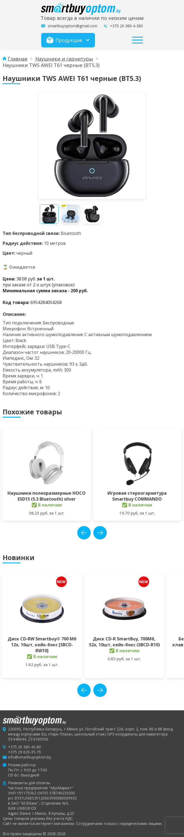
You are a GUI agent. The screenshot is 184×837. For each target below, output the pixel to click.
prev (84, 532)
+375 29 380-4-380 (126, 25)
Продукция (64, 40)
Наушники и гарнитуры (64, 58)
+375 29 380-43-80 (24, 741)
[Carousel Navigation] (92, 532)
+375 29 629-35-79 (24, 746)
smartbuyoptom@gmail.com (72, 25)
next (100, 532)
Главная (17, 58)
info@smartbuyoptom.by (29, 751)
